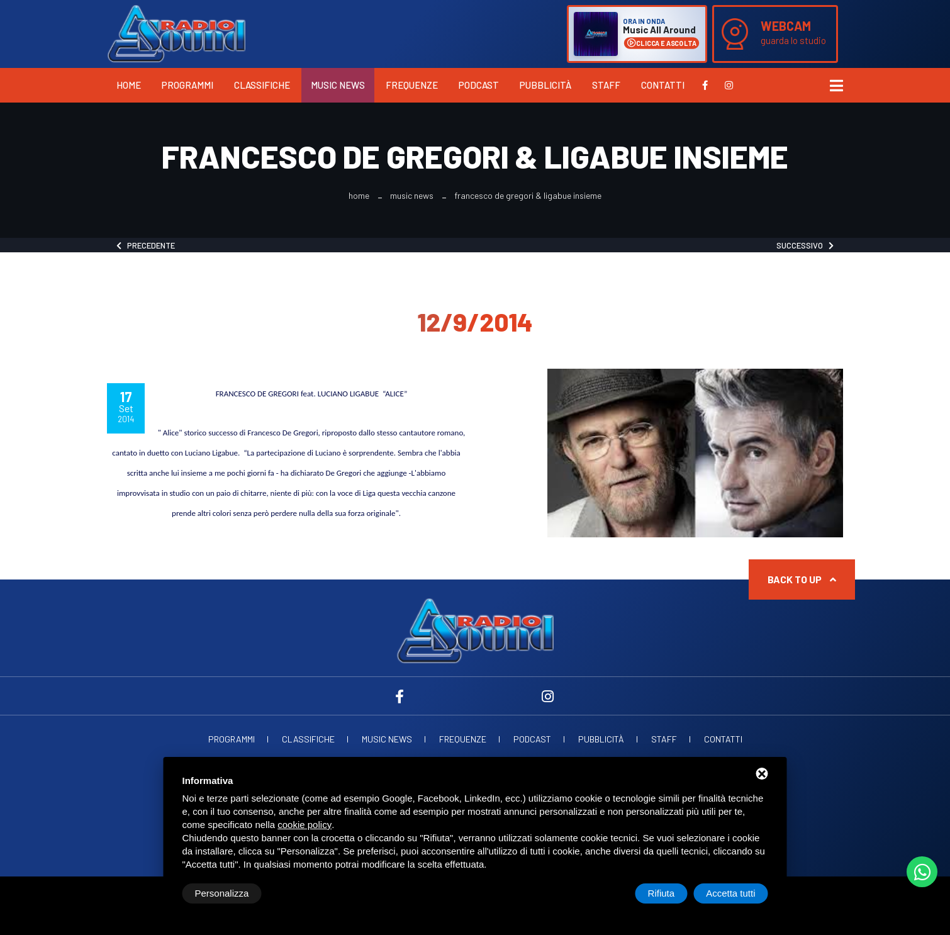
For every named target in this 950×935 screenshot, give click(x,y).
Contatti (663, 85)
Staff (606, 85)
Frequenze (412, 85)
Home (128, 85)
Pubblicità (545, 85)
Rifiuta (661, 893)
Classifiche (262, 85)
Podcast (479, 85)
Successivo (805, 245)
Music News (338, 85)
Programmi (187, 85)
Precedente (145, 245)
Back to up (802, 579)
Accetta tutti (730, 893)
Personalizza (222, 893)
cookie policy (304, 824)
